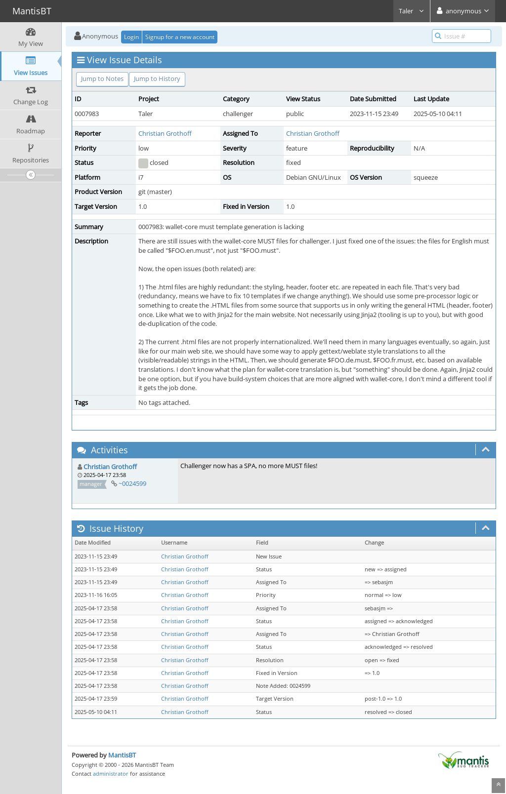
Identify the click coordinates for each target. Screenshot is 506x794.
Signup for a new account (179, 37)
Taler (411, 10)
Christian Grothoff (165, 133)
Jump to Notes (102, 78)
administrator (110, 773)
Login (131, 37)
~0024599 (132, 483)
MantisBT (122, 755)
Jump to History (157, 78)
